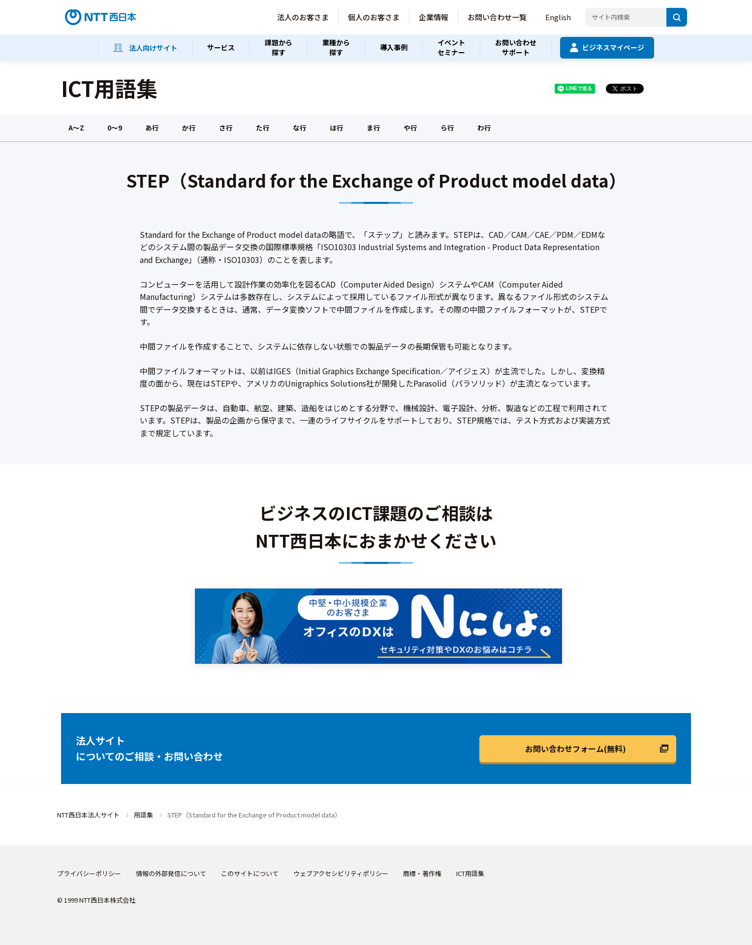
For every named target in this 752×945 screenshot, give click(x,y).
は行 (337, 127)
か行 (189, 127)
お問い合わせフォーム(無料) (575, 748)
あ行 (152, 127)
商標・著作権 (422, 873)
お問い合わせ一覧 (497, 17)
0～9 (114, 127)
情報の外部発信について (171, 873)
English (558, 17)
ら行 (447, 127)
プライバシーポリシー (89, 873)
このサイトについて (250, 873)
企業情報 (433, 17)
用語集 (143, 814)
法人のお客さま (303, 17)
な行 (300, 127)
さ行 (226, 127)
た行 (263, 127)
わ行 (484, 127)
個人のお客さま (374, 17)
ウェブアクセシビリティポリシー (340, 873)
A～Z (76, 127)
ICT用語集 (470, 873)
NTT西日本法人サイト (88, 814)
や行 (410, 127)
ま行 (373, 127)
